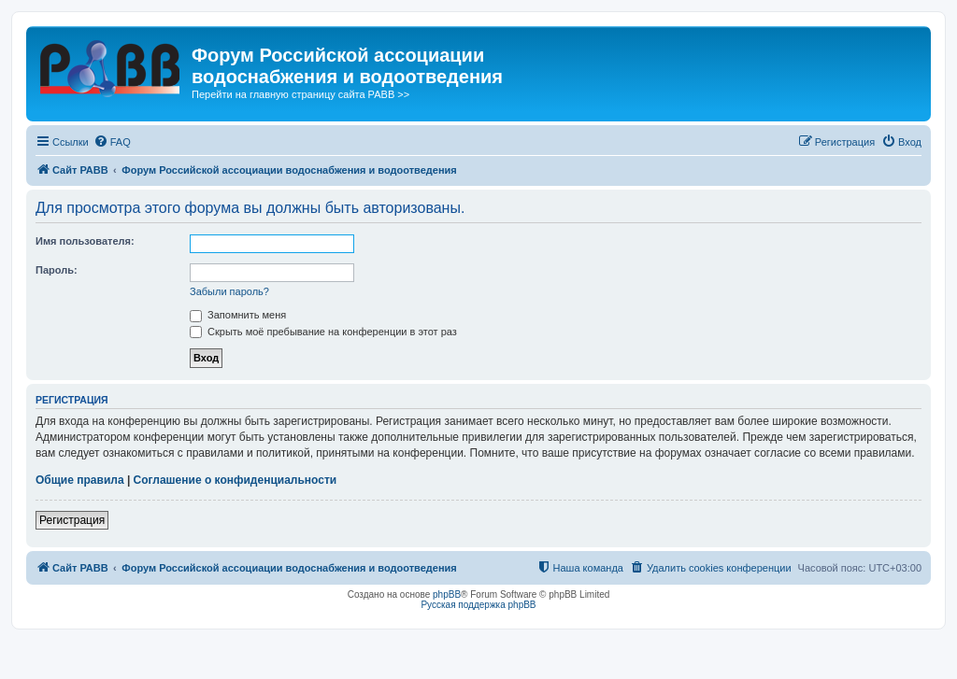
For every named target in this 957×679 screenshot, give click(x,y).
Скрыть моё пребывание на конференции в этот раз (323, 331)
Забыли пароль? (229, 291)
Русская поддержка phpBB (478, 605)
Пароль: (57, 270)
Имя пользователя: (85, 241)
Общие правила (80, 480)
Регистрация (72, 520)
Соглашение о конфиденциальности (235, 480)
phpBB (447, 594)
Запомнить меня (238, 314)
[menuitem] (112, 142)
